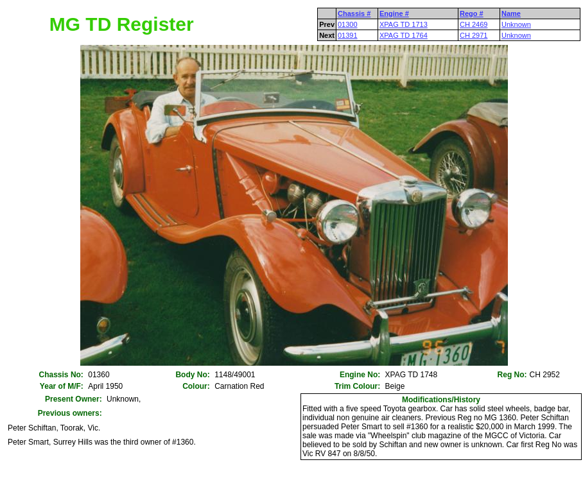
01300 (348, 24)
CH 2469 (473, 24)
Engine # (394, 13)
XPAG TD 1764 (403, 35)
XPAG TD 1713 (403, 24)
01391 (348, 35)
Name (511, 13)
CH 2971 (473, 35)
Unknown (516, 24)
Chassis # (354, 13)
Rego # (471, 13)
